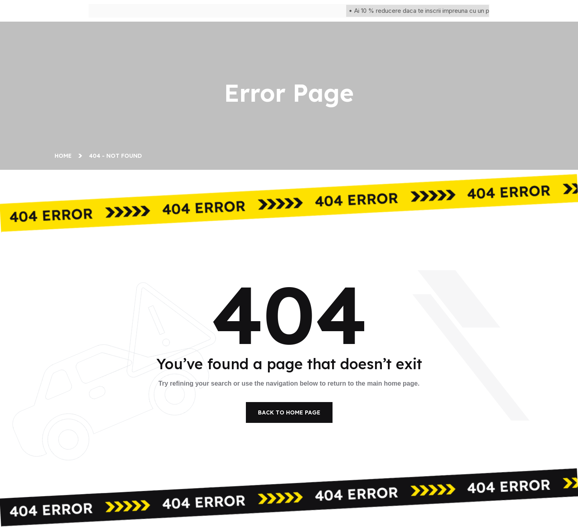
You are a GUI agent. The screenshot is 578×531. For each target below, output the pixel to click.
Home (65, 155)
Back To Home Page (289, 412)
